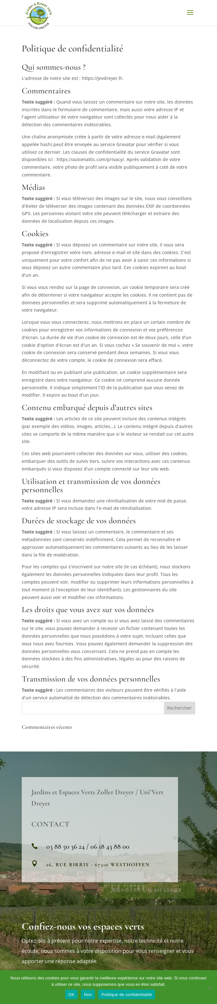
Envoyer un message (147, 889)
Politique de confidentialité (126, 994)
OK (71, 994)
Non (88, 994)
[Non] (209, 987)
